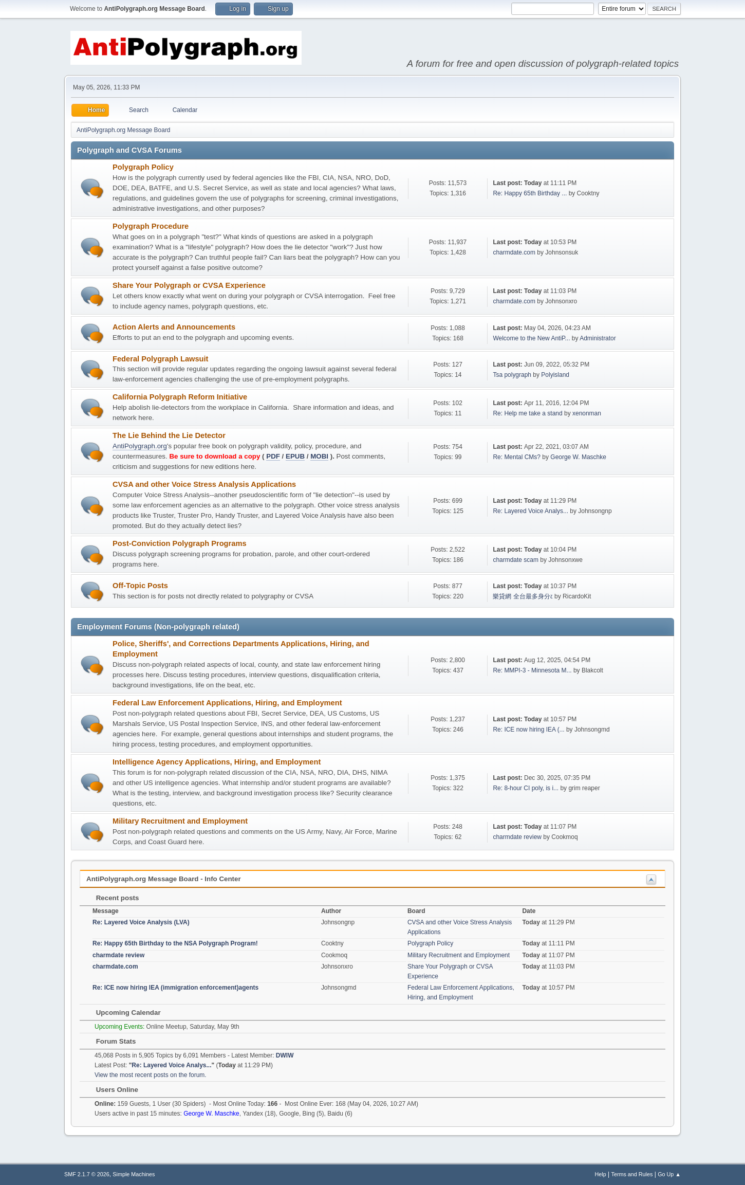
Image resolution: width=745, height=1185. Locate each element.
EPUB (295, 456)
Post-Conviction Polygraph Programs (180, 543)
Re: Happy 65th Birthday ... (530, 193)
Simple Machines (134, 1174)
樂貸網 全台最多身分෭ (522, 596)
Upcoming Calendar (123, 1012)
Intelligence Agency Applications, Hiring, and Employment (217, 762)
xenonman (586, 413)
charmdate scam (515, 559)
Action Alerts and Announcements (174, 327)
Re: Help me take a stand (527, 413)
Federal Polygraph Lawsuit (161, 359)
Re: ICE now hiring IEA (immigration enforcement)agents (175, 987)
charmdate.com (514, 252)
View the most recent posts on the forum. (151, 1075)
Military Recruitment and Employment (180, 821)
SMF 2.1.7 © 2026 (86, 1174)
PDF (273, 456)
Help (600, 1174)
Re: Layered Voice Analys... (530, 511)
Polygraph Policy (143, 167)
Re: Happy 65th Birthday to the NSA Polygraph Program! (175, 943)
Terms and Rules (632, 1174)
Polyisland (555, 374)
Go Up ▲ (669, 1174)
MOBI (319, 456)
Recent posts (112, 898)
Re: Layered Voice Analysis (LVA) (141, 922)
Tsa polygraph (512, 374)
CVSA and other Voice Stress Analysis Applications (204, 484)
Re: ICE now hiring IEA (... (528, 729)
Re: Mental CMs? (517, 457)
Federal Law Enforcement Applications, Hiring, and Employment (227, 703)
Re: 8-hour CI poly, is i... (525, 788)
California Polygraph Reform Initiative (180, 397)
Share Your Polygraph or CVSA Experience (189, 285)
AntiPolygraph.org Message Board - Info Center (163, 879)
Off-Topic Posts (140, 585)
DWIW (285, 1055)
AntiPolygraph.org (140, 446)
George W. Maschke (578, 457)
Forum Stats (111, 1041)
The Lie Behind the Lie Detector (169, 435)
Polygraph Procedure (151, 226)
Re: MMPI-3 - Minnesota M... (532, 670)
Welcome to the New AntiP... (531, 338)
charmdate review (517, 837)
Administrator (598, 338)
